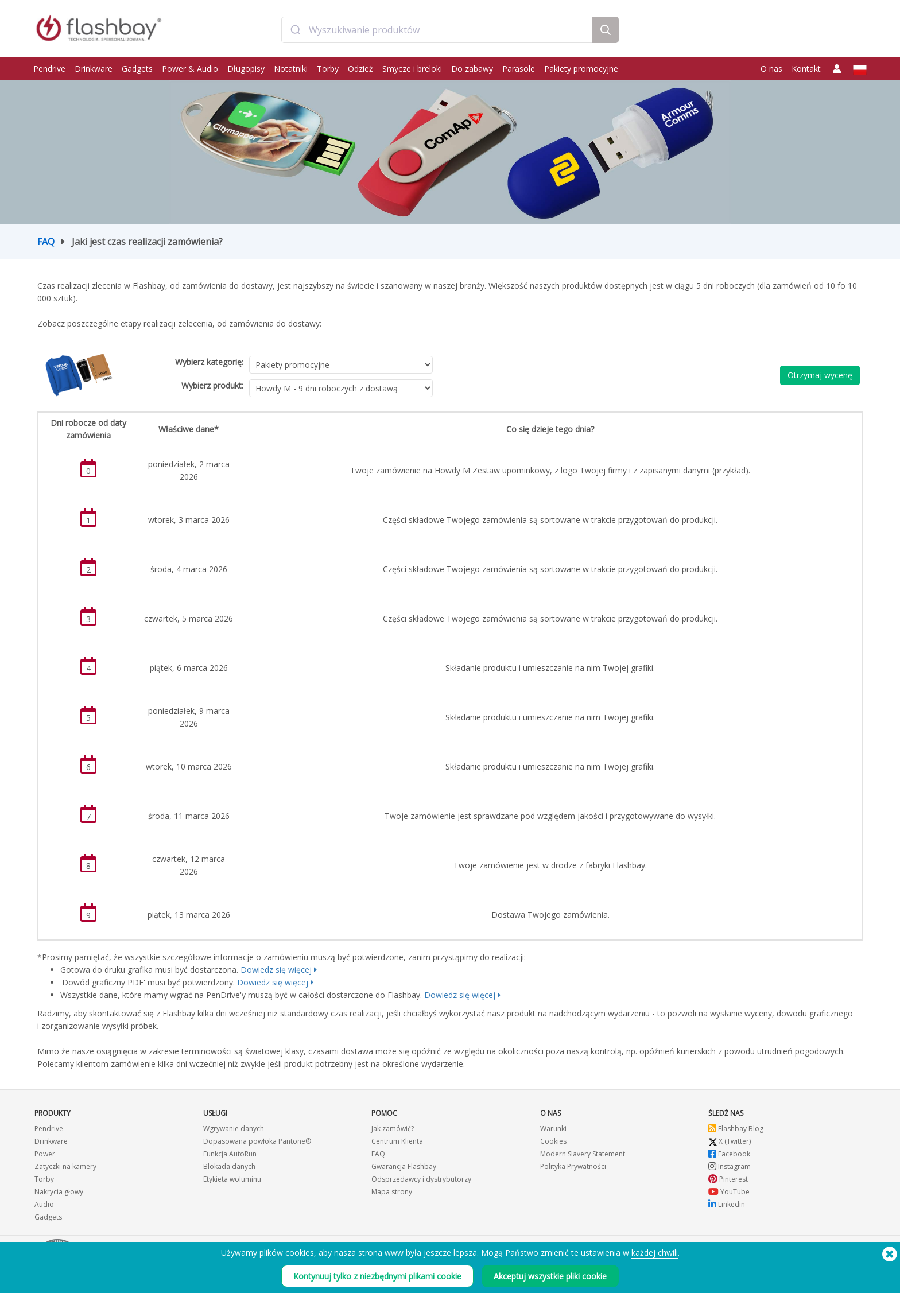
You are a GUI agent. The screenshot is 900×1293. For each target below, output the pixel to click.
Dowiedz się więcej (276, 969)
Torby (328, 68)
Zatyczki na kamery (65, 1166)
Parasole (518, 68)
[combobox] (436, 30)
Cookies (553, 1141)
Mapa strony (391, 1192)
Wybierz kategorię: (209, 361)
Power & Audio (190, 68)
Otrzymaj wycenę (820, 375)
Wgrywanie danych (233, 1128)
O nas (771, 68)
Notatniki (291, 68)
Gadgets (137, 68)
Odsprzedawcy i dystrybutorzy (421, 1179)
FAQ (46, 241)
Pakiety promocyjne (581, 68)
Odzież (360, 68)
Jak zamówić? (392, 1128)
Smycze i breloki (412, 68)
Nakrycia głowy (58, 1192)
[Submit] (295, 30)
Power (44, 1154)
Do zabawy (472, 68)
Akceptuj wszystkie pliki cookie (550, 1276)
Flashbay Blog (735, 1128)
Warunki (553, 1128)
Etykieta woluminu (232, 1179)
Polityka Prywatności (573, 1166)
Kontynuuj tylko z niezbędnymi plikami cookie (377, 1276)
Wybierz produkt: (212, 385)
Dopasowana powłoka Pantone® (257, 1141)
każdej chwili (654, 1252)
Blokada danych (229, 1166)
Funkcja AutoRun (230, 1154)
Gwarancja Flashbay (403, 1166)
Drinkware (94, 68)
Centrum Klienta (397, 1141)
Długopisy (246, 68)
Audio (44, 1204)
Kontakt (806, 68)
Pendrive (49, 68)
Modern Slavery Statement (582, 1154)
